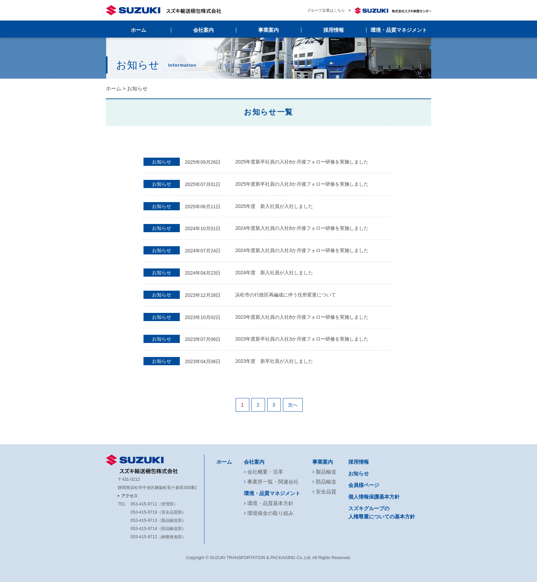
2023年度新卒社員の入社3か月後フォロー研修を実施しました (302, 339)
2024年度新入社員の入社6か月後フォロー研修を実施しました (302, 228)
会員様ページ (363, 485)
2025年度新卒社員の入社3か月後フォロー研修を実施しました (302, 184)
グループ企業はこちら (369, 10)
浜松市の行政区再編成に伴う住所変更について (285, 294)
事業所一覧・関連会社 (273, 482)
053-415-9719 (143, 512)
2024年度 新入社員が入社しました (274, 272)
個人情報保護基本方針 (374, 497)
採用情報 (333, 30)
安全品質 (326, 491)
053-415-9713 (143, 520)
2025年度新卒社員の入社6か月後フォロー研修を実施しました (302, 161)
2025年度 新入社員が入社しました (274, 206)
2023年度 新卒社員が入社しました (274, 361)
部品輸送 (326, 482)
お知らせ (358, 473)
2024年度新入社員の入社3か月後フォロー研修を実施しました (302, 250)
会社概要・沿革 (265, 472)
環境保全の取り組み (270, 513)
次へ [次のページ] (293, 405)
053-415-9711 (143, 504)
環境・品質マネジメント (399, 30)
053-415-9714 (143, 528)
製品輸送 (326, 472)
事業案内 (268, 30)
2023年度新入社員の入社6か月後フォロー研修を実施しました (302, 317)
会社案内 (203, 30)
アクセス (129, 495)
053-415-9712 (143, 536)
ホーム (138, 30)
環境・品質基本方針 (270, 503)
